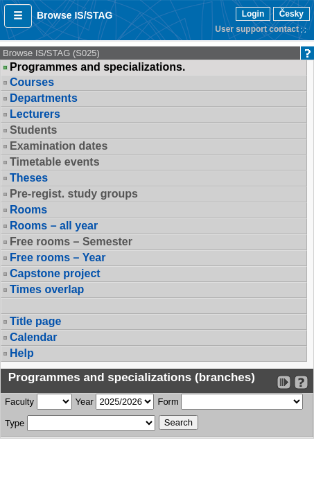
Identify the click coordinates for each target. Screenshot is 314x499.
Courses (32, 82)
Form (167, 401)
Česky (291, 14)
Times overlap (47, 289)
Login (253, 14)
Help (22, 353)
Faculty (19, 401)
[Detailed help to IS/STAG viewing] (301, 382)
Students (33, 130)
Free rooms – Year (57, 257)
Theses (29, 178)
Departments (44, 98)
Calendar (33, 337)
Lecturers (35, 114)
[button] (18, 16)
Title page (35, 321)
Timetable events (55, 162)
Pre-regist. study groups (74, 194)
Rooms (28, 210)
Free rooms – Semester (71, 241)
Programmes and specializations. (97, 67)
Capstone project (55, 273)
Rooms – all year (54, 225)
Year (85, 401)
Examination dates (58, 146)
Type (14, 423)
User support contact (257, 29)
